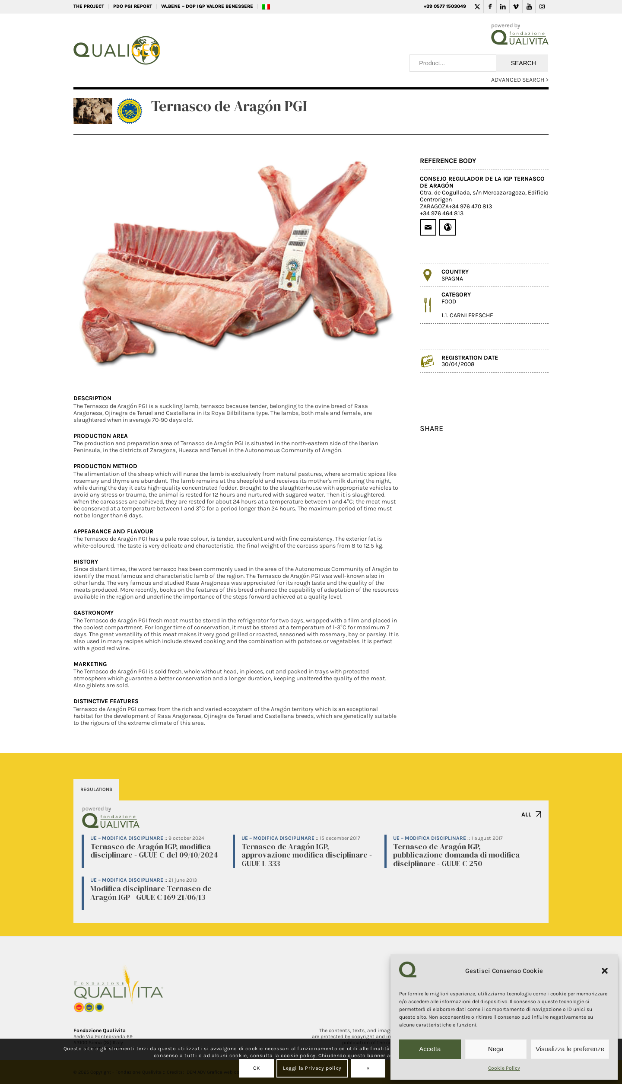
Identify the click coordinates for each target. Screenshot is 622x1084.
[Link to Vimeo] (516, 6)
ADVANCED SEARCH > (520, 79)
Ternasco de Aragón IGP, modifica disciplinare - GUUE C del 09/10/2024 (154, 851)
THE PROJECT (88, 6)
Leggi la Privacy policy (312, 1068)
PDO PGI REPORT (132, 6)
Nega (496, 1048)
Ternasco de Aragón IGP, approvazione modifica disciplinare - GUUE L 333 (306, 855)
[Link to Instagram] (542, 6)
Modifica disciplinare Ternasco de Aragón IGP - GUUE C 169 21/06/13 (151, 892)
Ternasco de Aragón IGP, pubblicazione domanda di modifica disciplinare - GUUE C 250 (456, 855)
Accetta (430, 1048)
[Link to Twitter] (477, 6)
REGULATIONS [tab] (96, 789)
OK (256, 1068)
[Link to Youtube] (529, 6)
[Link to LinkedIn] (503, 6)
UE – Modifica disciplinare (126, 838)
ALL (526, 814)
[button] (604, 970)
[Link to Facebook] (490, 6)
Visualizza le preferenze (570, 1048)
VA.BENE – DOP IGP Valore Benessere (207, 6)
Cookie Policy (504, 1068)
